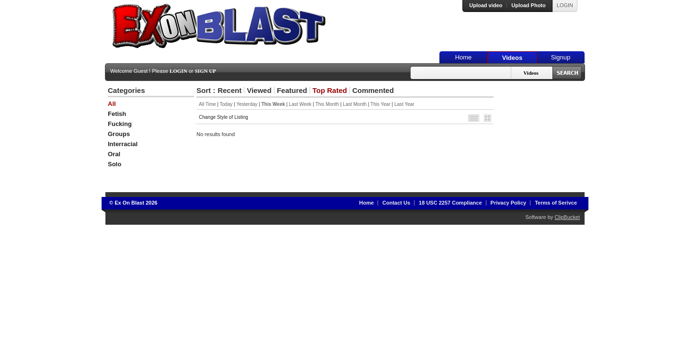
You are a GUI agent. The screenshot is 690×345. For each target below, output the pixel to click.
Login (178, 71)
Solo (114, 164)
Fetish (117, 113)
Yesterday (246, 104)
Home (463, 57)
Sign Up (205, 71)
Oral (114, 154)
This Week (273, 104)
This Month (327, 104)
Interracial (123, 144)
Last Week (300, 104)
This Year (380, 104)
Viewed (259, 90)
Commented (373, 90)
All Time (207, 104)
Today (226, 104)
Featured (292, 90)
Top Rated (329, 90)
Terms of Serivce (556, 203)
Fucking (120, 123)
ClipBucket (567, 217)
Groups (119, 134)
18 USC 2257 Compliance (450, 203)
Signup (560, 57)
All (112, 103)
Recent (230, 90)
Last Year (404, 104)
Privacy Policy (509, 203)
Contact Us (396, 203)
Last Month (355, 104)
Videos (512, 57)
